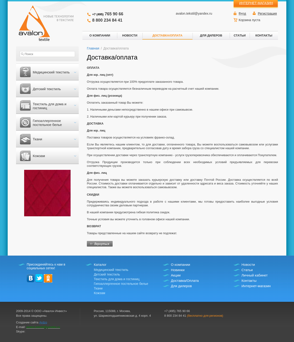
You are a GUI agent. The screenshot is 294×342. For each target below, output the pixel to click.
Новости (248, 264)
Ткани (37, 139)
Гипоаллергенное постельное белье (47, 123)
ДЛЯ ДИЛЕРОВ (211, 35)
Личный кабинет (255, 275)
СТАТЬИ (240, 35)
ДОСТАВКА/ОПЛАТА (167, 35)
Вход (242, 13)
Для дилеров (181, 286)
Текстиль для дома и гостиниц (49, 106)
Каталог (100, 264)
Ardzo (43, 322)
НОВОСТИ (129, 35)
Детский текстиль (47, 89)
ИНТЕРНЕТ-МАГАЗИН (256, 3)
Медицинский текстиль (51, 72)
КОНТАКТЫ (263, 35)
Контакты (249, 281)
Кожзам (39, 156)
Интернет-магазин (256, 286)
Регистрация (267, 13)
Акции (176, 275)
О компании (180, 264)
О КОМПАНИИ (99, 35)
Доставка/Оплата (185, 281)
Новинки (178, 270)
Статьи (247, 270)
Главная (93, 48)
